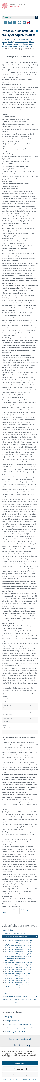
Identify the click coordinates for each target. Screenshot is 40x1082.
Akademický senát (21, 42)
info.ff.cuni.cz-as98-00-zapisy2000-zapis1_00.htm (19, 940)
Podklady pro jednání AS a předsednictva (15, 996)
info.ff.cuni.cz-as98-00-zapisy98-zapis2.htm (17, 974)
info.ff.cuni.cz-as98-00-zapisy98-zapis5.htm (17, 980)
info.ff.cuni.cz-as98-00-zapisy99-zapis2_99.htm (18, 947)
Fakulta (7, 39)
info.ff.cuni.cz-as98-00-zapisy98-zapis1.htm (17, 971)
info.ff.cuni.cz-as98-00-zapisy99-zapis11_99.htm (19, 962)
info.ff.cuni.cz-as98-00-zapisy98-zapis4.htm (17, 978)
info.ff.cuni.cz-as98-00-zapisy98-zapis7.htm (17, 985)
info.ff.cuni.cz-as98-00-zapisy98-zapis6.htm (17, 982)
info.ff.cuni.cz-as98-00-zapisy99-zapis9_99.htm (18, 969)
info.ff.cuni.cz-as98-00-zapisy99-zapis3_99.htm (18, 949)
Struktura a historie (18, 39)
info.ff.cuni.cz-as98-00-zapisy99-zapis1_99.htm (18, 945)
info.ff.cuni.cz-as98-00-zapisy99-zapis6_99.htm (18, 49)
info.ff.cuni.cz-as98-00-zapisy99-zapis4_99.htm (18, 954)
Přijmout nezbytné (20, 1069)
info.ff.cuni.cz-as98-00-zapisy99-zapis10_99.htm (19, 951)
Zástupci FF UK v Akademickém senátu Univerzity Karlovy (19, 999)
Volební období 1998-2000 (23, 44)
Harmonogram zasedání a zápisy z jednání (17, 46)
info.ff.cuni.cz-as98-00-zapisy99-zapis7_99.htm (18, 965)
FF (2, 39)
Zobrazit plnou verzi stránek (20, 1039)
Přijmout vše (20, 1063)
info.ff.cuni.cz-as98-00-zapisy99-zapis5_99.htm (18, 956)
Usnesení (5, 993)
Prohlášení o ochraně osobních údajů (24, 1079)
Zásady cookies (7, 1079)
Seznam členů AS (8, 930)
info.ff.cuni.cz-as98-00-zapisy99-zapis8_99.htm (18, 967)
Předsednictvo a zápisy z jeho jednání (14, 933)
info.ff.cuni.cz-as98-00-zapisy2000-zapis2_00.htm (19, 943)
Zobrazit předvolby (20, 1075)
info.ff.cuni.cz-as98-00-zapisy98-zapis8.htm (17, 987)
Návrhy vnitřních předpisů (10, 1003)
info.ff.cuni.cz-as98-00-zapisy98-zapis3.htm (17, 976)
